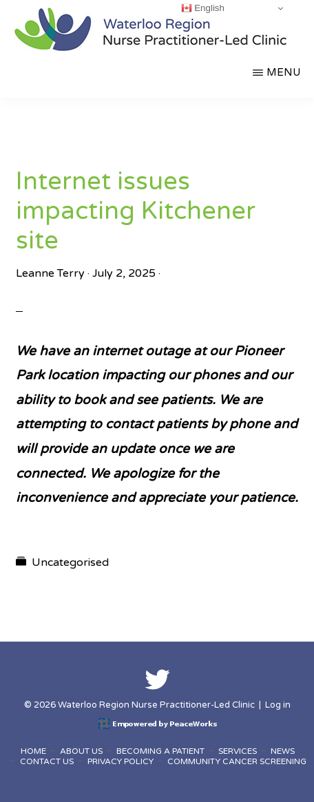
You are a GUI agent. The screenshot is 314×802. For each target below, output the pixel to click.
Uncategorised (70, 562)
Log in (278, 704)
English (202, 8)
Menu (283, 72)
